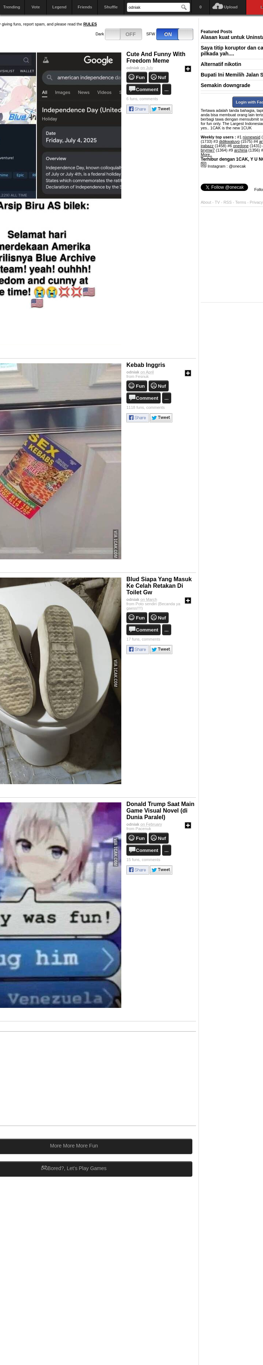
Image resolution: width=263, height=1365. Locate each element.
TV (217, 202)
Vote (35, 7)
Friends (85, 7)
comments (142, 99)
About (206, 202)
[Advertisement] (140, 1078)
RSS (227, 202)
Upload (231, 7)
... (167, 89)
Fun (140, 77)
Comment (147, 89)
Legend (59, 7)
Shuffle (111, 7)
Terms (241, 202)
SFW (170, 34)
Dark (118, 34)
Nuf (162, 77)
